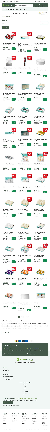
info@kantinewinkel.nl (6, 374)
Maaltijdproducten (35, 421)
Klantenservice (8, 349)
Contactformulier (25, 391)
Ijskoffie (13, 418)
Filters (6, 27)
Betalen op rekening (43, 423)
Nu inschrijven (8, 402)
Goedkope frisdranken (26, 416)
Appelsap (23, 423)
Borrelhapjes (5, 423)
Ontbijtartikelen (34, 418)
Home (3, 16)
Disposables (34, 416)
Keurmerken (25, 394)
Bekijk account (32, 354)
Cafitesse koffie (15, 415)
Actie (21, 9)
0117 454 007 (8, 354)
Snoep (4, 416)
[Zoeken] (32, 5)
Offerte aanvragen (45, 425)
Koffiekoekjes (14, 421)
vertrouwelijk (8, 405)
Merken (25, 9)
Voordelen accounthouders (44, 420)
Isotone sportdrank (25, 418)
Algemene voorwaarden (29, 429)
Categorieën (11, 9)
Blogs (33, 1)
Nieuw (17, 9)
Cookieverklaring (44, 429)
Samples (42, 1)
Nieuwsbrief (37, 1)
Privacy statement (37, 429)
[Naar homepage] (4, 9)
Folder (45, 1)
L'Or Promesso (14, 416)
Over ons (25, 384)
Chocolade (4, 418)
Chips (4, 421)
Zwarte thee (14, 420)
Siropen (23, 421)
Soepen (33, 423)
